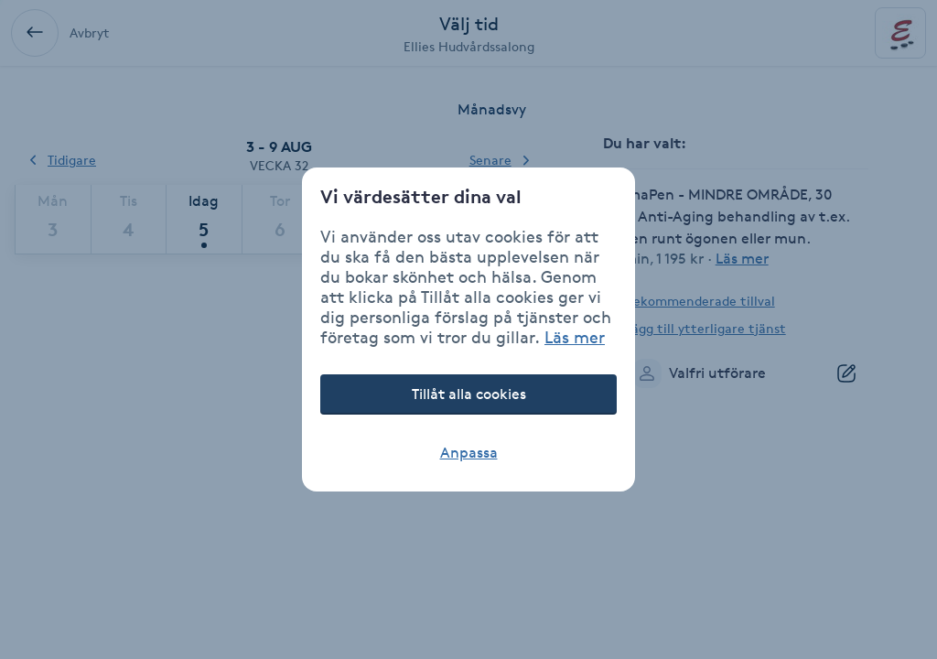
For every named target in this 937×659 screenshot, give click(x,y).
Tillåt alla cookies (469, 394)
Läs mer (574, 337)
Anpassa (469, 452)
